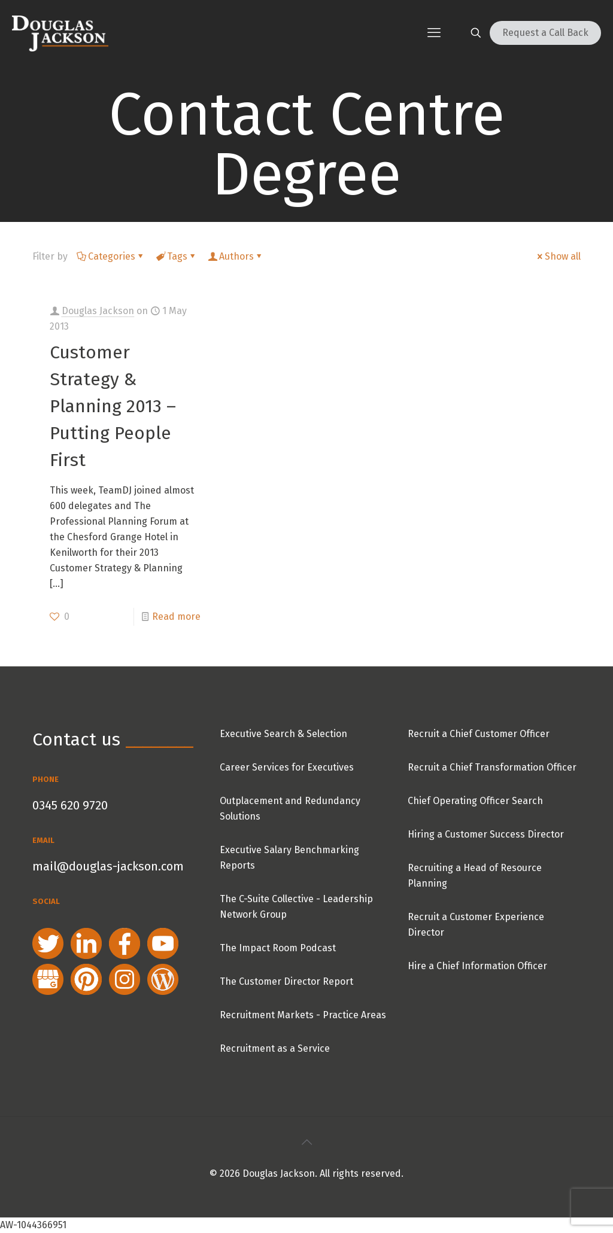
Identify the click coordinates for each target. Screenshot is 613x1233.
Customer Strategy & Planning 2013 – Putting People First (113, 406)
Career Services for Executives (287, 767)
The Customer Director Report (286, 981)
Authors (235, 256)
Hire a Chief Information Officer (477, 966)
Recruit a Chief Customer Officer (479, 733)
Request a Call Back (545, 32)
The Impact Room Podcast (278, 948)
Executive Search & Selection (283, 733)
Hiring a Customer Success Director (486, 834)
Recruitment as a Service (275, 1048)
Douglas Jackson (98, 310)
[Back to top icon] (306, 1142)
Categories (111, 256)
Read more (176, 616)
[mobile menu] (434, 33)
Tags (176, 256)
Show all (558, 256)
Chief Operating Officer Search (475, 800)
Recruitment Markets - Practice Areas (303, 1015)
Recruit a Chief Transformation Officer (492, 767)
